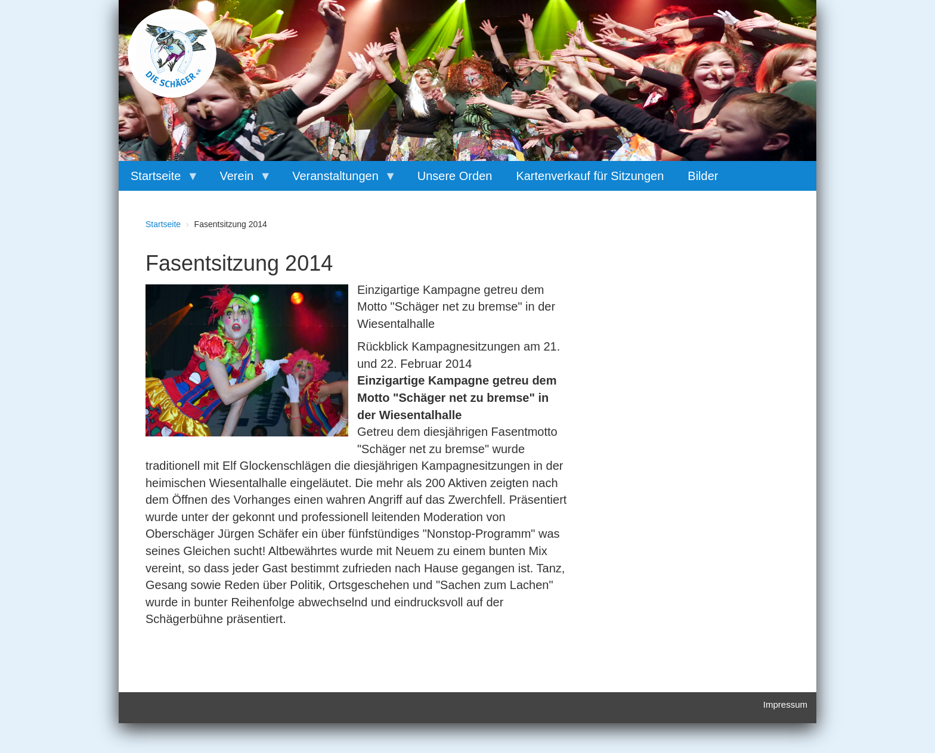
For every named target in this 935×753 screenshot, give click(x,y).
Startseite (159, 180)
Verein (239, 180)
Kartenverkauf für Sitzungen (590, 175)
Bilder (703, 175)
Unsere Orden (455, 175)
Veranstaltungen (338, 180)
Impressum (785, 704)
